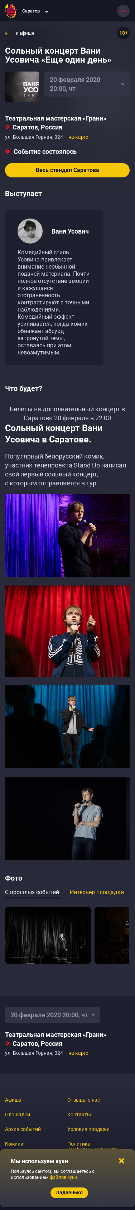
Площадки (17, 1114)
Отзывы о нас (83, 1100)
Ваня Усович (70, 231)
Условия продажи (88, 1129)
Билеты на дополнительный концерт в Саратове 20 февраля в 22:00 (67, 413)
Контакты (79, 1114)
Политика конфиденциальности (93, 1146)
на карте (78, 137)
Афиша (13, 1100)
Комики (14, 1144)
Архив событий (23, 1129)
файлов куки (63, 1177)
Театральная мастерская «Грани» (55, 118)
